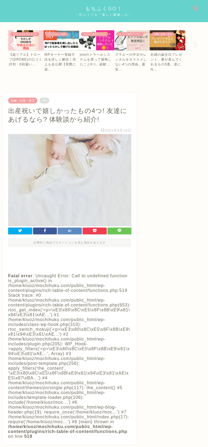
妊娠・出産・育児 (23, 100)
